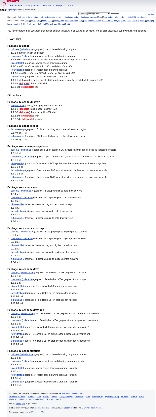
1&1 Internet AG (37, 412)
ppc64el (28, 24)
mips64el (135, 21)
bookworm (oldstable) (22, 56)
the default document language (70, 393)
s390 (41, 24)
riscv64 (34, 24)
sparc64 (63, 24)
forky (130, 17)
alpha (27, 21)
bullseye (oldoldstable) (22, 49)
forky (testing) (18, 70)
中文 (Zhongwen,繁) (54, 399)
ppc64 (21, 24)
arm (38, 21)
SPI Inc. (38, 408)
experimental (142, 17)
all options (151, 14)
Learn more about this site (91, 408)
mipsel (142, 21)
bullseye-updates (32, 17)
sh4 (51, 24)
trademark (69, 408)
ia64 (85, 21)
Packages (13, 10)
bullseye (21, 17)
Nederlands (79, 397)
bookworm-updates (72, 17)
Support (47, 5)
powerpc (150, 21)
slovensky (125, 397)
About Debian (15, 5)
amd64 (33, 21)
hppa (67, 21)
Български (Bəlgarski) (17, 397)
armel (50, 21)
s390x (46, 24)
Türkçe (141, 397)
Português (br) (97, 397)
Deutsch (31, 397)
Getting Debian (32, 5)
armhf (56, 21)
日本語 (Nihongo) (66, 397)
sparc (56, 24)
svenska (134, 397)
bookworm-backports (89, 17)
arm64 (44, 21)
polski (88, 397)
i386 (80, 21)
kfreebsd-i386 (107, 21)
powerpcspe (12, 24)
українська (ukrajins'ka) (18, 399)
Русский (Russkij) (112, 397)
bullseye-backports (47, 17)
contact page (20, 404)
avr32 (61, 21)
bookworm (60, 17)
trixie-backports (121, 17)
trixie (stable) (17, 63)
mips (129, 21)
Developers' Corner (63, 5)
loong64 (117, 21)
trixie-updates (109, 17)
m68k (123, 21)
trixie (100, 17)
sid (135, 17)
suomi (39, 397)
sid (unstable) (17, 76)
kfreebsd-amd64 (94, 21)
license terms (50, 408)
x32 (68, 24)
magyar (54, 397)
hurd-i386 (74, 21)
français (46, 397)
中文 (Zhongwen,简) (37, 399)
